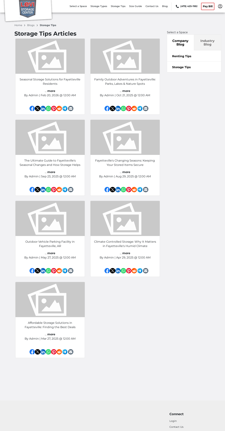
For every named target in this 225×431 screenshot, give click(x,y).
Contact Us (152, 6)
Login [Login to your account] (173, 421)
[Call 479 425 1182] (186, 6)
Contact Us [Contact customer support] (176, 426)
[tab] (194, 56)
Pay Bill (208, 6)
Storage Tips (118, 6)
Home (18, 25)
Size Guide (135, 6)
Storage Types (98, 6)
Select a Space (78, 6)
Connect (176, 414)
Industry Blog (207, 42)
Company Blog (180, 42)
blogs (31, 25)
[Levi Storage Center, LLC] (28, 11)
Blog (165, 6)
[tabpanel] (194, 56)
